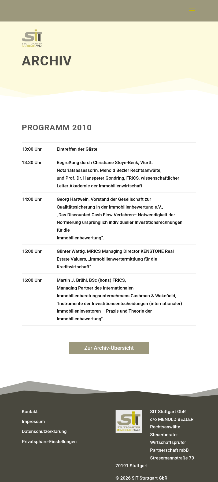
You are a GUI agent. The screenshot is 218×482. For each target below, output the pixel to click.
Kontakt (30, 411)
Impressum (33, 421)
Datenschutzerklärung (44, 431)
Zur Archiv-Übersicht (109, 348)
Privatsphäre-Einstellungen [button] (49, 441)
